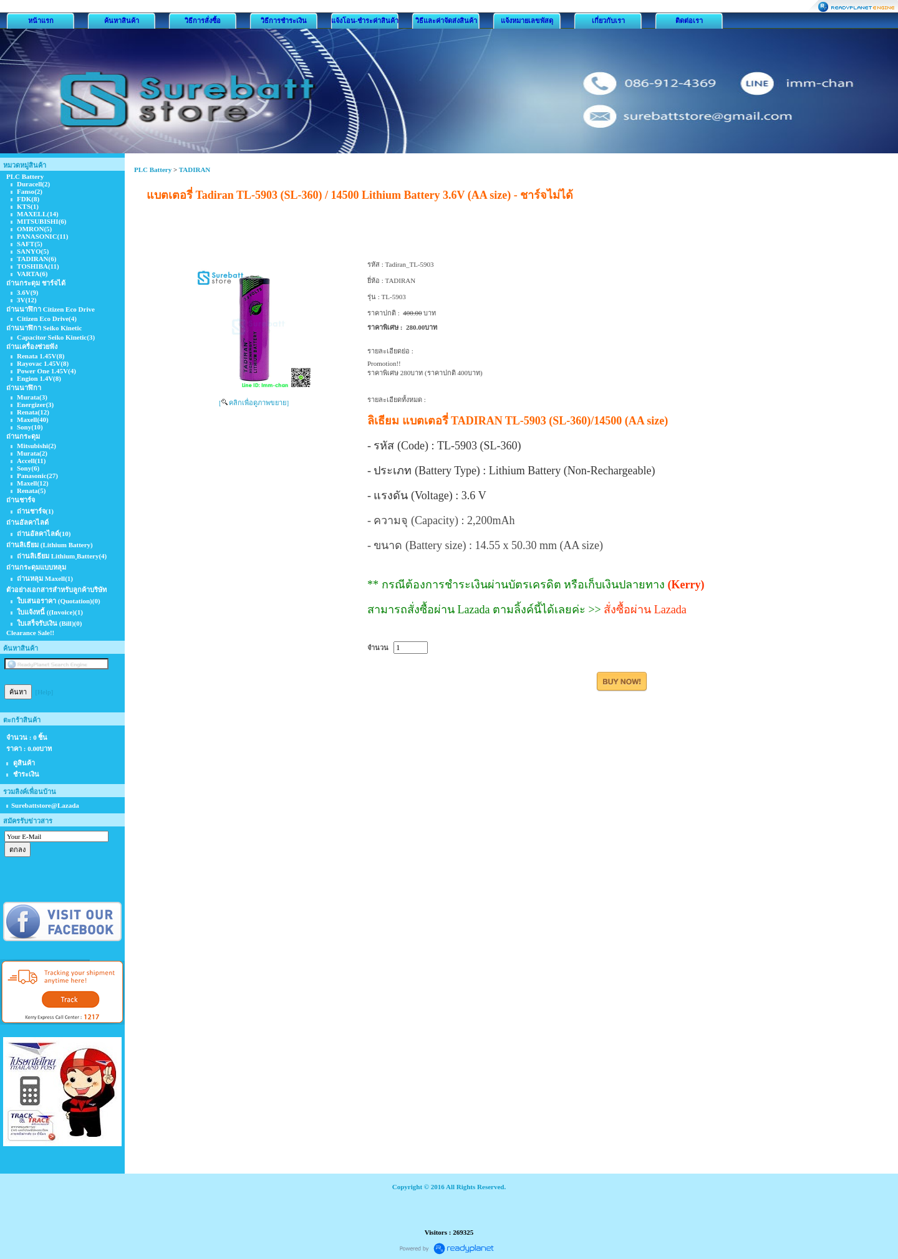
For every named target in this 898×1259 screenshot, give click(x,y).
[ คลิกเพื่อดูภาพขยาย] (254, 402)
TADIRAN (195, 169)
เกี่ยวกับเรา (608, 20)
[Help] (45, 692)
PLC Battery (152, 169)
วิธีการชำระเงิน (284, 20)
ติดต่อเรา (689, 20)
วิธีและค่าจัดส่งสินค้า (446, 20)
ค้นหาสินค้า (121, 20)
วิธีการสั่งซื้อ (203, 20)
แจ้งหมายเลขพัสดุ (527, 20)
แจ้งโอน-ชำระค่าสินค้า (365, 20)
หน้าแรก (41, 20)
